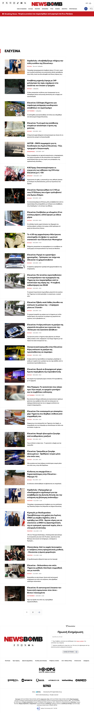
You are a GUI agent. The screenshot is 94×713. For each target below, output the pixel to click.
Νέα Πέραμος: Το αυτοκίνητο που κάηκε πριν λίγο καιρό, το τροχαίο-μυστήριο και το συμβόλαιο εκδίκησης (44, 389)
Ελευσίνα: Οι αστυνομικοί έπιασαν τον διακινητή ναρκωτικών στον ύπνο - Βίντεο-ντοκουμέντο (44, 590)
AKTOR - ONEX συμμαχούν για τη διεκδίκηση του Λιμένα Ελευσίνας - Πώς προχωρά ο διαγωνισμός (44, 146)
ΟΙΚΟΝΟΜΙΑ (45, 8)
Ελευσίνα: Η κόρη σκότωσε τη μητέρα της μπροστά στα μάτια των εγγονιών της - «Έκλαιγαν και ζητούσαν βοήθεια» (45, 327)
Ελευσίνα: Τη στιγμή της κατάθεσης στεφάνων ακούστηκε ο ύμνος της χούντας (42, 125)
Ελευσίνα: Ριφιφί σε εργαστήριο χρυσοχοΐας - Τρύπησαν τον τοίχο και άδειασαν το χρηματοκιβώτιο (43, 257)
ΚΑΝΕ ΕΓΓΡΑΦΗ (70, 652)
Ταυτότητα (7, 660)
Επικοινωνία (78, 660)
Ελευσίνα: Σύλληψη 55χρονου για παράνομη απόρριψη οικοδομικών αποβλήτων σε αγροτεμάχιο (42, 105)
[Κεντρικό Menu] (91, 8)
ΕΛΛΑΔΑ (30, 8)
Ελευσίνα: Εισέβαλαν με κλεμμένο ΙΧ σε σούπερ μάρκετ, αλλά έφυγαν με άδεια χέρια (44, 214)
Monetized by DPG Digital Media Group (52, 692)
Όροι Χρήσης (16, 660)
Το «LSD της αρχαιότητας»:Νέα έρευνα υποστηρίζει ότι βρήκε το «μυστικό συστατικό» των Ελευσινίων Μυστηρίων (44, 237)
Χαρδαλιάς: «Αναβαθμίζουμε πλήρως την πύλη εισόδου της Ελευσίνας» (45, 62)
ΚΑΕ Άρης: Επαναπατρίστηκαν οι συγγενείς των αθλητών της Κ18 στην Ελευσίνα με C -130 (43, 170)
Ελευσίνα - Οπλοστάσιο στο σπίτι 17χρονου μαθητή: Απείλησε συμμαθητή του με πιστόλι (44, 568)
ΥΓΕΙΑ (51, 8)
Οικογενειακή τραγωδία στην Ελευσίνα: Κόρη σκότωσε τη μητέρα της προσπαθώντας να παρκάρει (44, 349)
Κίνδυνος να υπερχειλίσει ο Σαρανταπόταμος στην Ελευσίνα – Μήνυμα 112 (42, 474)
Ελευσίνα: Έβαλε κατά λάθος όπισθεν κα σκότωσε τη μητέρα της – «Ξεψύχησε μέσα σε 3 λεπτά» (45, 305)
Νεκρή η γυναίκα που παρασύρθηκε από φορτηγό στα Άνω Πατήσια (45, 14)
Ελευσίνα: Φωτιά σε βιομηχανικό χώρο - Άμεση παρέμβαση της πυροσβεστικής (45, 370)
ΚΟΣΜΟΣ (57, 8)
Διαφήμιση (86, 660)
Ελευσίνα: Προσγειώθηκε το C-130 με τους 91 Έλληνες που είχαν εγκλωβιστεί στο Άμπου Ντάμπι (44, 192)
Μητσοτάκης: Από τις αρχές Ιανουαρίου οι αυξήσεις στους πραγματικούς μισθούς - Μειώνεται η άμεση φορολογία (45, 549)
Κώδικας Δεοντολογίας (41, 660)
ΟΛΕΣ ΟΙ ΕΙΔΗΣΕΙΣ (21, 8)
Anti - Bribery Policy (67, 660)
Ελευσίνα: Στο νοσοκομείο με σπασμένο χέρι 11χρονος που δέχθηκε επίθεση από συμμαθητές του (44, 413)
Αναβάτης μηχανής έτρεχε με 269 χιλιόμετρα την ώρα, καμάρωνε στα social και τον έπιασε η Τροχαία (42, 83)
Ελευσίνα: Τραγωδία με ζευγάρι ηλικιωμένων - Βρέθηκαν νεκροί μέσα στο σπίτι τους (43, 454)
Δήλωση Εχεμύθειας (27, 660)
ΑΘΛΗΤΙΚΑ (65, 8)
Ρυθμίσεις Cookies (54, 660)
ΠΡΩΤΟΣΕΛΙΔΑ (73, 8)
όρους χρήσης (80, 641)
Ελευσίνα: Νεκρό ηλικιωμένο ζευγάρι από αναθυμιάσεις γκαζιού (43, 434)
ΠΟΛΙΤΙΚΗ (37, 8)
